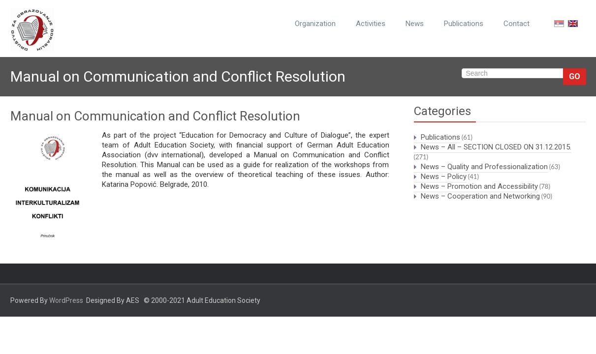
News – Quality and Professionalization (484, 166)
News (415, 23)
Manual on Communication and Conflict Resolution (155, 116)
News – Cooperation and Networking (480, 196)
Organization (315, 23)
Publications (463, 23)
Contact (516, 23)
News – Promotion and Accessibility (479, 186)
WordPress (66, 300)
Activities (370, 23)
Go (574, 76)
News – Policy (444, 176)
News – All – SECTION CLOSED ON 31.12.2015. (496, 147)
